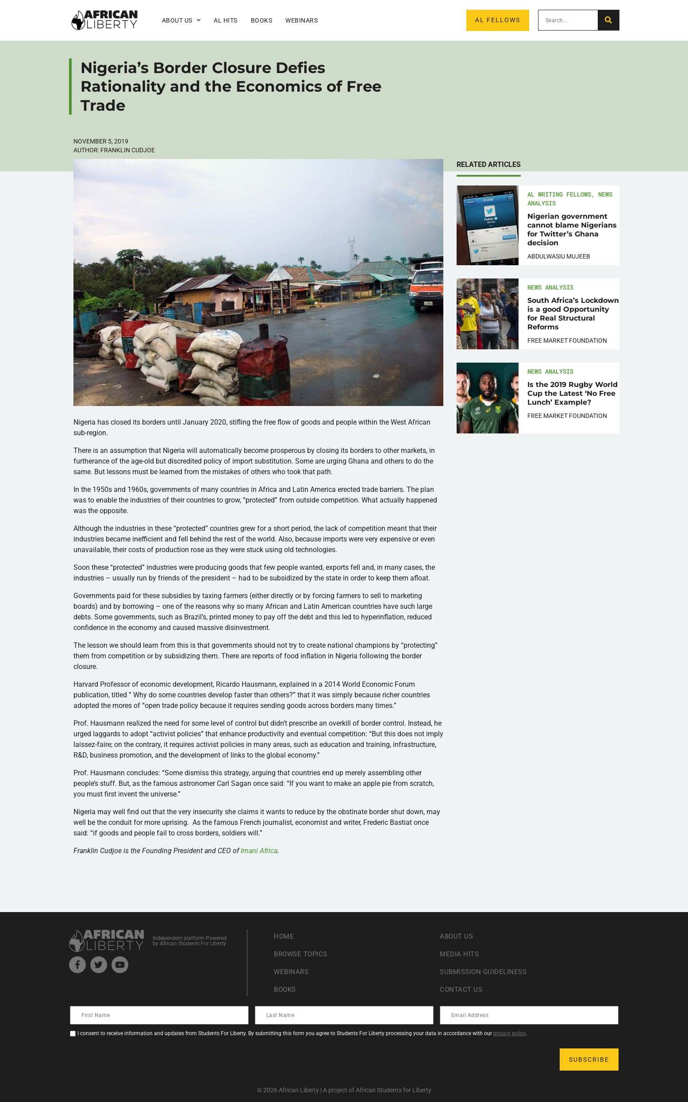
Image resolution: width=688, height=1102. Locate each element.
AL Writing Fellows (559, 194)
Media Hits (460, 954)
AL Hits (226, 20)
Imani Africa (259, 851)
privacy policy (509, 1033)
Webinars (301, 20)
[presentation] (138, 1059)
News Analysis (550, 287)
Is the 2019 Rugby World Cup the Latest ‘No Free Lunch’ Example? (572, 393)
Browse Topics (302, 954)
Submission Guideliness (485, 971)
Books (262, 20)
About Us (181, 20)
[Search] (608, 20)
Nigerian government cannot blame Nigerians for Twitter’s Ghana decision (572, 229)
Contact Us (462, 989)
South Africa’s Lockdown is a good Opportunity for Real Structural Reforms (573, 313)
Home (284, 936)
